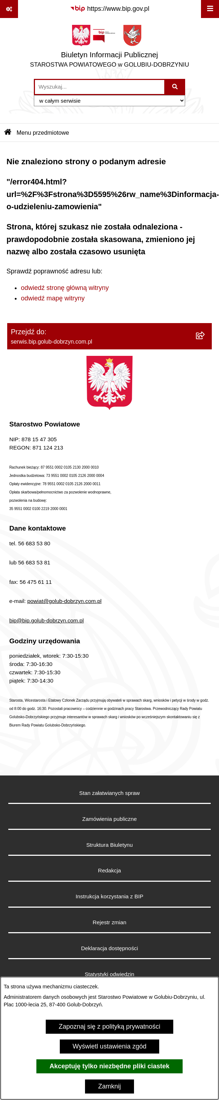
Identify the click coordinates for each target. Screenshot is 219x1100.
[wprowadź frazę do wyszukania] (99, 87)
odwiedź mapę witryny (53, 298)
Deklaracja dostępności (109, 948)
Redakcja (109, 870)
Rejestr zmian (109, 922)
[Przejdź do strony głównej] (109, 48)
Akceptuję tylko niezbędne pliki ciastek (109, 1066)
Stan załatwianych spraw (109, 793)
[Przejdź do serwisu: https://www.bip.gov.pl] (110, 9)
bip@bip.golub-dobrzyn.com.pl (46, 620)
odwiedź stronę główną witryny (65, 287)
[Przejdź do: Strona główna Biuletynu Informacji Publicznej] (8, 132)
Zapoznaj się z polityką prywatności (109, 1026)
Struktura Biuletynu (109, 845)
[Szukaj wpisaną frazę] (175, 87)
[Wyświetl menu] (210, 9)
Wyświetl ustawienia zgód (110, 1046)
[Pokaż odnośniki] (9, 9)
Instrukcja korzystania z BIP (109, 896)
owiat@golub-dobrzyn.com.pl (66, 601)
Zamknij (109, 1086)
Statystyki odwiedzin (109, 974)
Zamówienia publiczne (109, 819)
